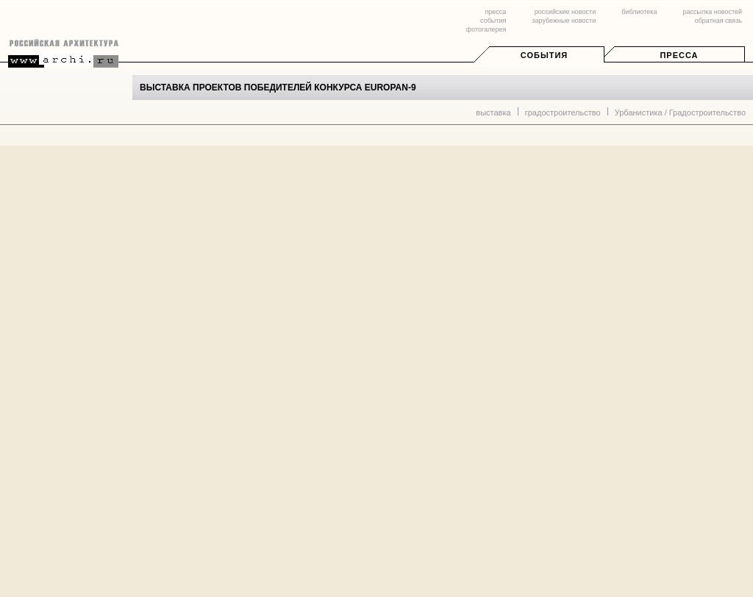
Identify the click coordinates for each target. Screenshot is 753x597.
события (493, 20)
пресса (495, 11)
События (544, 55)
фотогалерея (486, 29)
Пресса (679, 55)
